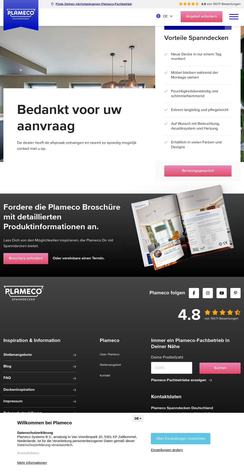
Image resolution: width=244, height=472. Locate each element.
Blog (7, 366)
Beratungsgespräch (198, 171)
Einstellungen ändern (167, 450)
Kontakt (105, 375)
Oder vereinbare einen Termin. (79, 258)
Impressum (12, 401)
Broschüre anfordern (26, 258)
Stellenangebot (110, 364)
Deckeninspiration (19, 390)
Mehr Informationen (32, 463)
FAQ (7, 378)
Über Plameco (110, 354)
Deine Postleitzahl (167, 357)
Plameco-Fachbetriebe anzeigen (181, 380)
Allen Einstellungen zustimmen (180, 438)
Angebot (201, 16)
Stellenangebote (17, 355)
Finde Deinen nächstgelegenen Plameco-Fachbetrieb (91, 4)
